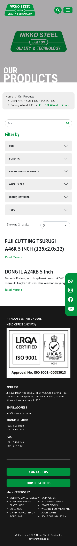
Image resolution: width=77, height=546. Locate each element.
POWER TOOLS (49, 505)
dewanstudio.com (39, 538)
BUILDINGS (16, 508)
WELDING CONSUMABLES (23, 497)
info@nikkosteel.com (19, 412)
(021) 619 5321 (15, 445)
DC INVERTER (48, 497)
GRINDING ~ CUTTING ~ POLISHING (33, 101)
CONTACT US (38, 472)
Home (9, 96)
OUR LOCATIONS (39, 483)
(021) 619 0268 (15, 425)
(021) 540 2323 (15, 429)
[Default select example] (55, 225)
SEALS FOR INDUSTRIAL (54, 516)
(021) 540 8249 (15, 442)
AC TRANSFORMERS (52, 501)
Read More (13, 257)
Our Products (26, 96)
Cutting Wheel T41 (22, 105)
